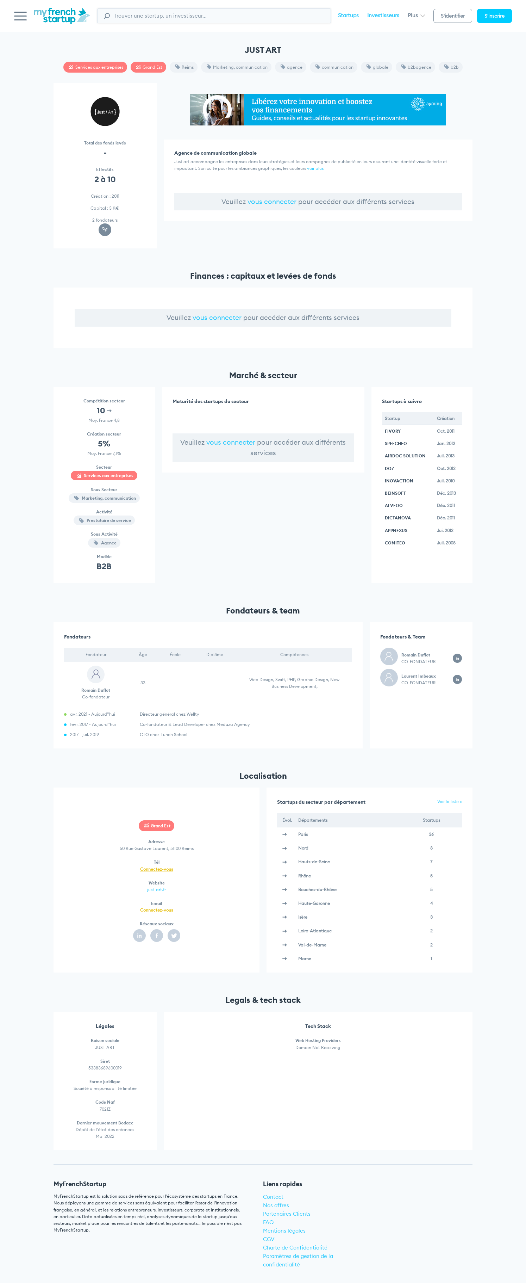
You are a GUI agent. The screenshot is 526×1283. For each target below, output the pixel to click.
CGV (269, 1239)
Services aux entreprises (96, 67)
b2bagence (416, 67)
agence (291, 67)
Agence (105, 542)
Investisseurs (383, 15)
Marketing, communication (237, 67)
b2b (451, 67)
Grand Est (149, 67)
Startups (348, 15)
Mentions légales (284, 1230)
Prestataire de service (105, 520)
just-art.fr (156, 889)
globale (377, 67)
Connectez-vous (156, 869)
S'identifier (453, 16)
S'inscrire (494, 16)
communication (334, 67)
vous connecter (272, 201)
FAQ (268, 1222)
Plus (416, 15)
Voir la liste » (449, 801)
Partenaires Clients (287, 1213)
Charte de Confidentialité (295, 1247)
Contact (273, 1196)
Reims (184, 67)
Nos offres (276, 1205)
